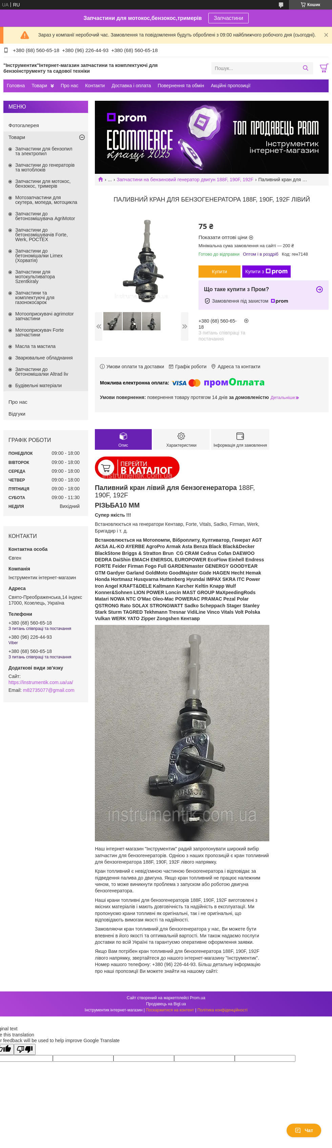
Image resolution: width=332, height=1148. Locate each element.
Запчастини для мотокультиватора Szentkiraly (35, 276)
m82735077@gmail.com (49, 690)
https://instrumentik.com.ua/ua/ (40, 682)
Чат (304, 1130)
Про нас (69, 85)
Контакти (95, 85)
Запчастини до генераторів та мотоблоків (45, 167)
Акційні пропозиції (231, 85)
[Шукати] (305, 68)
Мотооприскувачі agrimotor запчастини (44, 316)
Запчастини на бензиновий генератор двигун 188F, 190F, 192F (185, 179)
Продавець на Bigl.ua (166, 1004)
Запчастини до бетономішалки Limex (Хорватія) (39, 255)
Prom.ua (197, 997)
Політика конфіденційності (223, 1010)
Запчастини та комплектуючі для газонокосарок (35, 297)
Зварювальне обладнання (44, 357)
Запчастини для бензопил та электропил (43, 151)
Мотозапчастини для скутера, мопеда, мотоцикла (46, 200)
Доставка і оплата (131, 85)
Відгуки (16, 414)
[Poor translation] (25, 1049)
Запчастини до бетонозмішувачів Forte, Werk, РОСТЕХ (41, 234)
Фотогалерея (23, 125)
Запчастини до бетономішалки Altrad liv (41, 372)
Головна (16, 85)
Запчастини (228, 18)
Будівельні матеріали (38, 385)
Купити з (266, 271)
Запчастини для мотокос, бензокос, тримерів (43, 184)
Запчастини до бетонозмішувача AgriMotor (45, 216)
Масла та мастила (35, 346)
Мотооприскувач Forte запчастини (39, 332)
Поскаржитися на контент (170, 1010)
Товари (39, 85)
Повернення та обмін (181, 85)
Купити (219, 271)
